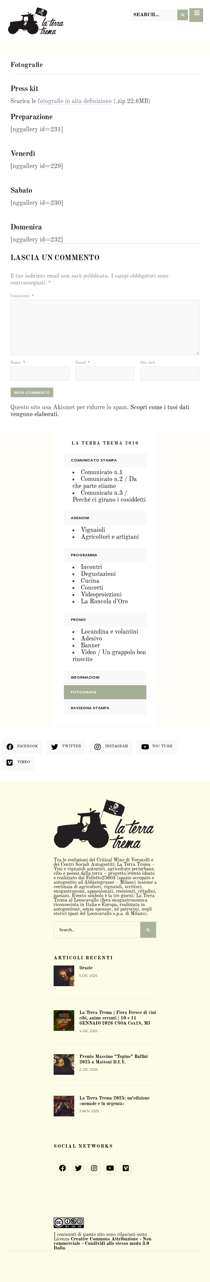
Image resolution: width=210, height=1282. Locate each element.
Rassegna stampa (90, 708)
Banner (90, 646)
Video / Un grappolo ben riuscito (109, 655)
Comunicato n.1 (102, 472)
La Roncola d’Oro (104, 602)
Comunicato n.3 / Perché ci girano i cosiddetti (109, 496)
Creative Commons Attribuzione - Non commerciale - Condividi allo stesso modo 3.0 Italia (103, 1243)
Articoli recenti (83, 958)
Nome (17, 363)
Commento (22, 296)
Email (82, 363)
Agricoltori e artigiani (110, 537)
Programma (84, 555)
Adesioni (80, 518)
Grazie (85, 968)
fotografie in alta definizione (75, 101)
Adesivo (91, 639)
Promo (78, 619)
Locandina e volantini (109, 632)
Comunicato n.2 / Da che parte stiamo (105, 482)
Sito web (147, 363)
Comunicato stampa (94, 460)
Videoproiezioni (101, 595)
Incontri (91, 567)
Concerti (92, 588)
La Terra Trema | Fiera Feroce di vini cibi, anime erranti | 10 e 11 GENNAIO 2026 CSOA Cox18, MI (117, 1018)
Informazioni (85, 677)
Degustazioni (98, 574)
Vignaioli (93, 530)
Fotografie (83, 692)
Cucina (90, 581)
